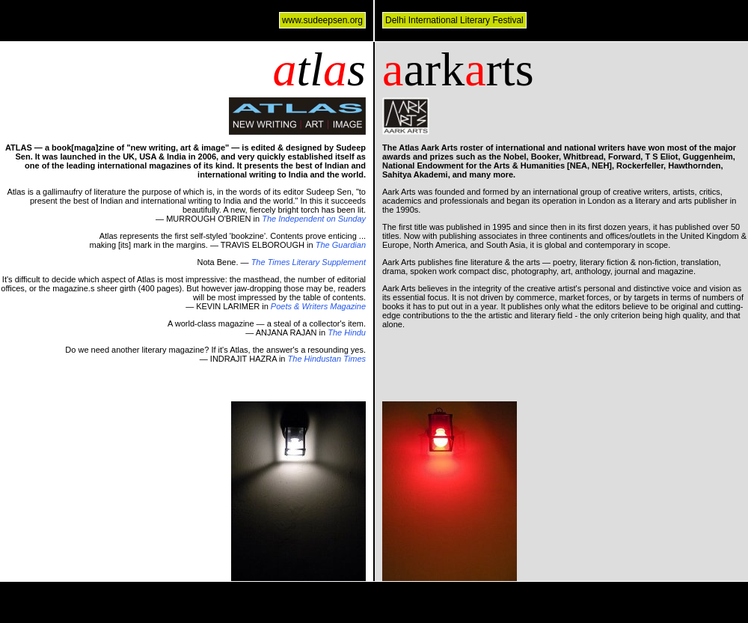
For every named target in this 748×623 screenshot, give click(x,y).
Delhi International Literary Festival (454, 20)
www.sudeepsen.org (322, 20)
